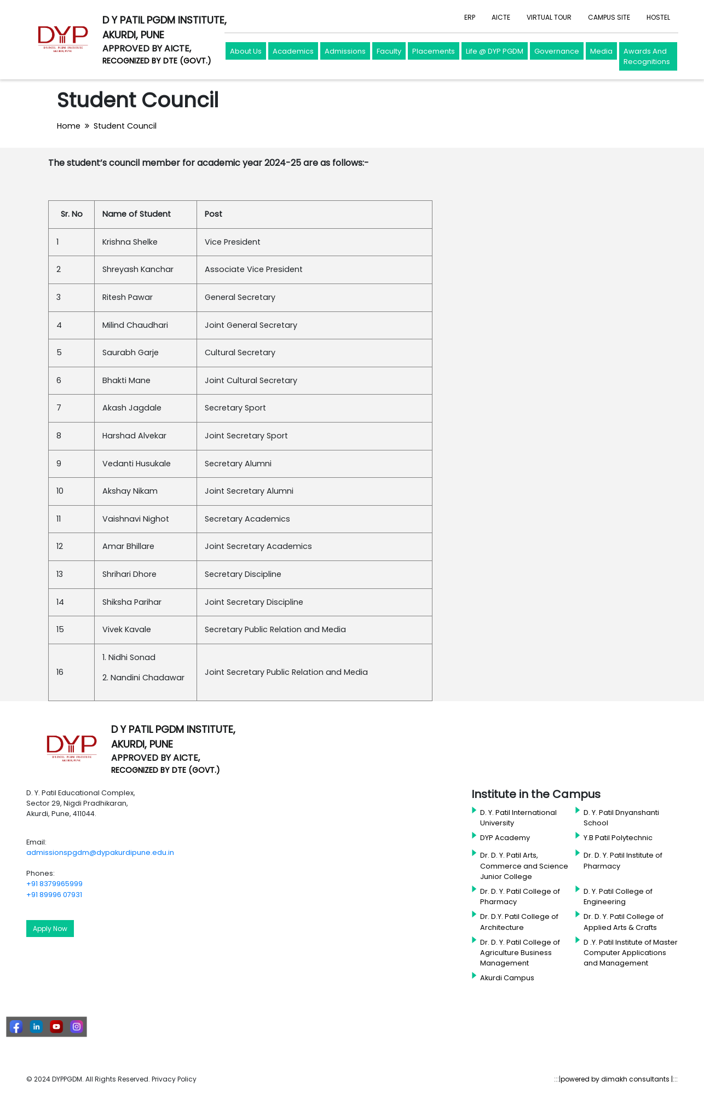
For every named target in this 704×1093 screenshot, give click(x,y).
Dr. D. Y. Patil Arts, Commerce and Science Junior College (524, 866)
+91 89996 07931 (54, 894)
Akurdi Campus (507, 977)
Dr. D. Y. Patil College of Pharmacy (520, 896)
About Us (246, 51)
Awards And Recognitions (647, 56)
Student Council (125, 125)
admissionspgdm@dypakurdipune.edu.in (100, 852)
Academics (293, 51)
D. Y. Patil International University (518, 818)
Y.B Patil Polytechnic (618, 837)
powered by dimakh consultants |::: (619, 1079)
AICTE (501, 17)
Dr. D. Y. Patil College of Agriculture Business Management (520, 953)
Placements (433, 51)
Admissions (345, 51)
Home (68, 125)
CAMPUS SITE (609, 17)
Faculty (389, 51)
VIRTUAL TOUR (549, 17)
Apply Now (50, 928)
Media (601, 51)
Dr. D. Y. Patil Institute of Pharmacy (623, 860)
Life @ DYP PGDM (494, 51)
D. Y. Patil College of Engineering (618, 896)
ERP (469, 17)
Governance (556, 51)
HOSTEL (658, 17)
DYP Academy (505, 837)
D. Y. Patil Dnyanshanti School (621, 818)
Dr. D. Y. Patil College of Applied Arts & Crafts (623, 922)
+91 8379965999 (54, 883)
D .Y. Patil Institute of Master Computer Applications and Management (631, 953)
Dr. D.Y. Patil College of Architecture (519, 922)
